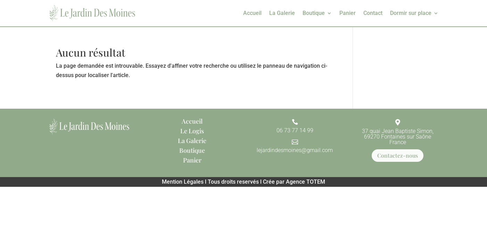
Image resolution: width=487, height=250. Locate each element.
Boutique (314, 13)
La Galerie (282, 13)
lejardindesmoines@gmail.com (295, 150)
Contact (372, 13)
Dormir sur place (410, 13)
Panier (347, 13)
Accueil (252, 13)
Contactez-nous (397, 155)
